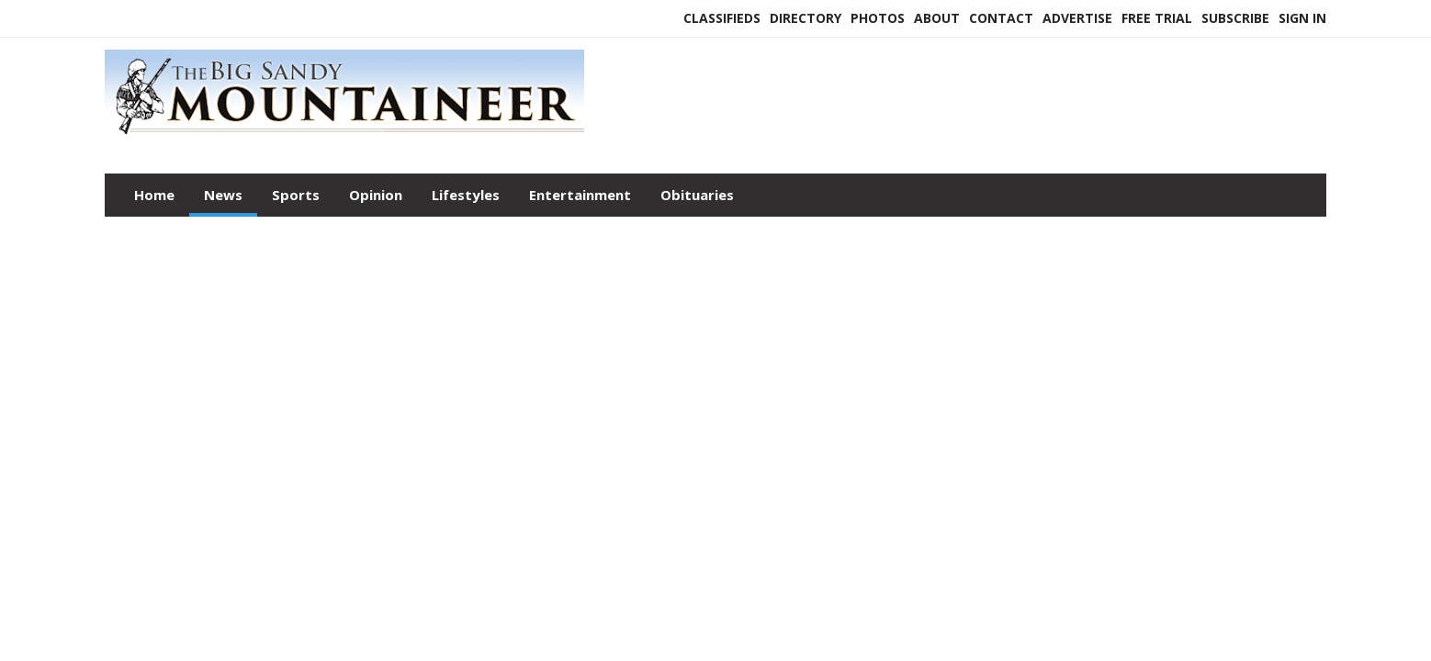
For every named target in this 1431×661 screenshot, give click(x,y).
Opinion (375, 194)
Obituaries (697, 194)
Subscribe (1235, 18)
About (937, 18)
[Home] (344, 136)
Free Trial (1156, 18)
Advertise (1077, 18)
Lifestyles (466, 194)
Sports (296, 194)
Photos (878, 18)
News (223, 194)
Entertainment (580, 194)
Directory (805, 18)
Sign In (1302, 18)
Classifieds (722, 18)
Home (154, 194)
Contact (1001, 18)
